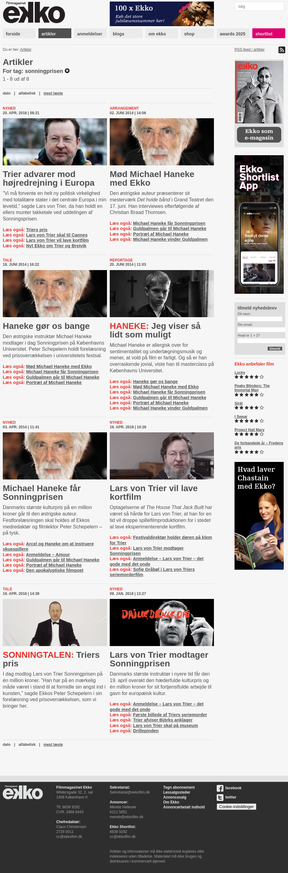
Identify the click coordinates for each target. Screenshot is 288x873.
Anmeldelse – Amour (48, 554)
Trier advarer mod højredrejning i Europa (49, 178)
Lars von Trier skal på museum (165, 725)
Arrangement (124, 108)
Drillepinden (146, 730)
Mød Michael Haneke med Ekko (152, 178)
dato (6, 93)
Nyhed (9, 108)
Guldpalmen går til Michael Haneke (169, 228)
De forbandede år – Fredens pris (259, 445)
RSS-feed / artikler (250, 49)
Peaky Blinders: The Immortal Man (252, 388)
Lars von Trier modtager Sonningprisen (159, 659)
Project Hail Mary (249, 430)
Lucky (240, 372)
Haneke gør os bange (46, 326)
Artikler (25, 49)
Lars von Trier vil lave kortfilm (57, 240)
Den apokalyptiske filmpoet (54, 570)
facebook (229, 788)
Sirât (239, 403)
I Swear (241, 416)
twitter (226, 797)
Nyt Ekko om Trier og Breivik (56, 245)
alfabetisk (26, 93)
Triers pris (37, 229)
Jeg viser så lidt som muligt (155, 330)
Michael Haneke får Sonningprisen (169, 223)
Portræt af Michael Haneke (161, 234)
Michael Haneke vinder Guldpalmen (170, 239)
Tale (7, 260)
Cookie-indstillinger (236, 806)
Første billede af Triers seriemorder (170, 714)
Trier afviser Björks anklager (163, 719)
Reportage (121, 260)
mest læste (53, 93)
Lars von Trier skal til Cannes (57, 234)
